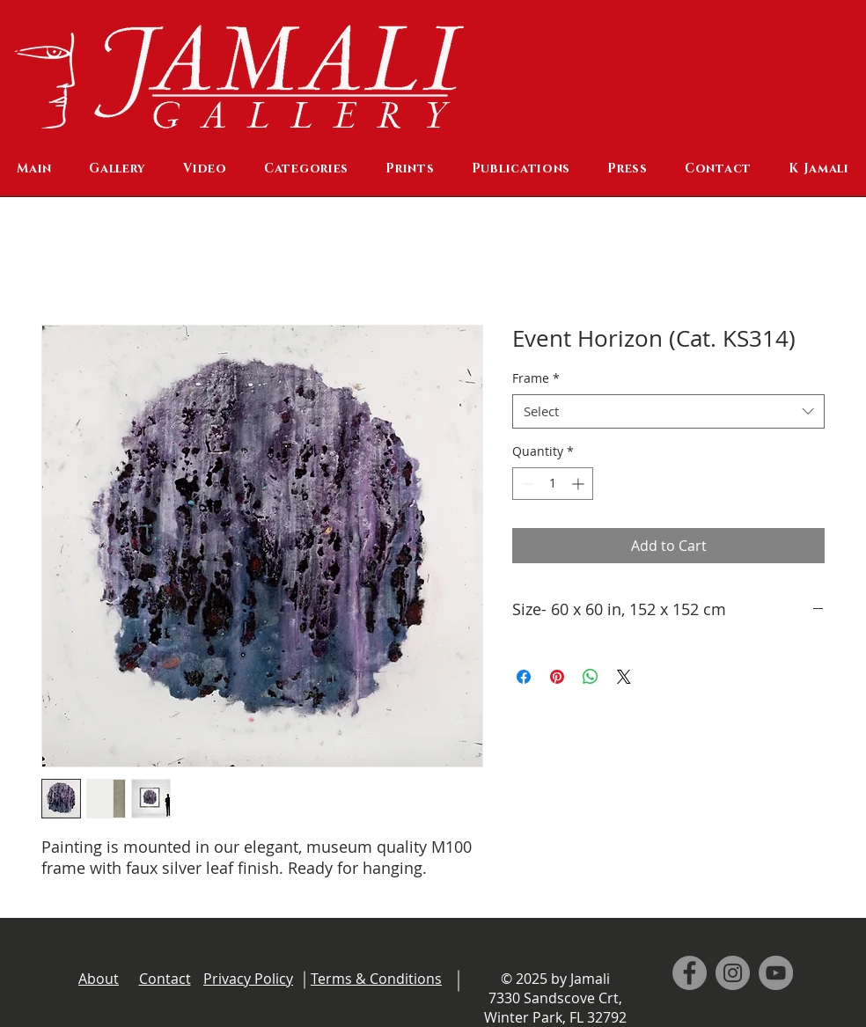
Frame (536, 378)
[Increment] (580, 483)
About (98, 978)
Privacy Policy (248, 978)
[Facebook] (689, 973)
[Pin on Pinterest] (557, 676)
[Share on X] (624, 676)
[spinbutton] (553, 483)
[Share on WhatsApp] (590, 676)
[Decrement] (526, 483)
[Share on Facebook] (523, 676)
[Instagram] (733, 973)
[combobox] (668, 411)
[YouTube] (776, 973)
